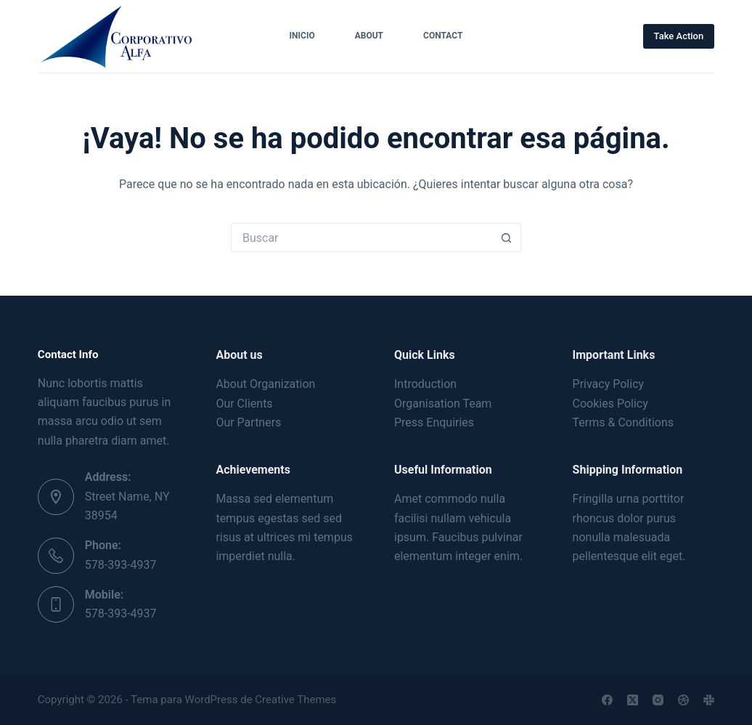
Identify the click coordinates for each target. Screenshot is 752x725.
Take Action (679, 36)
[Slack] (708, 699)
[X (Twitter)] (632, 699)
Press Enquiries (434, 422)
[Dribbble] (683, 699)
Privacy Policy (609, 384)
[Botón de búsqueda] (506, 237)
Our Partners (248, 422)
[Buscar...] (361, 237)
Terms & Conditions (623, 422)
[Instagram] (658, 699)
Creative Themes (295, 699)
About (369, 36)
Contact (442, 36)
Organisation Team (442, 403)
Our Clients (244, 403)
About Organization (265, 384)
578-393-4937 (121, 565)
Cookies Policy (610, 403)
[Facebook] (607, 699)
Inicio (302, 36)
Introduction (425, 384)
